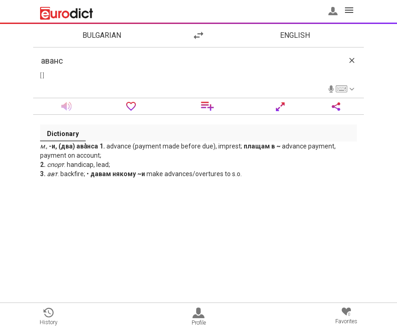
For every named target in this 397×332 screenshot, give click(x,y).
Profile (199, 317)
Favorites (346, 316)
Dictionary (63, 133)
